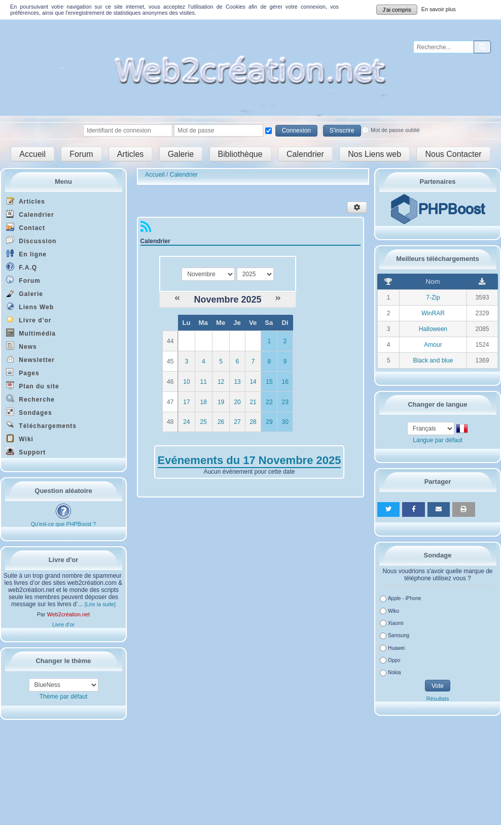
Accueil (32, 154)
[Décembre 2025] (278, 298)
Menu (63, 181)
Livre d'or (29, 319)
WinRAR (433, 313)
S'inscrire (342, 130)
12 (221, 381)
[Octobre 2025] (177, 298)
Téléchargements (41, 425)
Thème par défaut (64, 696)
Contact (25, 227)
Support (26, 451)
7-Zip (433, 297)
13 (237, 381)
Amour (433, 344)
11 (203, 381)
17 (186, 402)
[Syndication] (145, 229)
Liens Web (30, 306)
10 (186, 381)
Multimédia (31, 332)
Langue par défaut (437, 440)
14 (252, 381)
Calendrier (305, 154)
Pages (23, 372)
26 (221, 421)
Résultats (437, 699)
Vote (438, 685)
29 (269, 421)
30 (284, 421)
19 (221, 402)
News (21, 346)
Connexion (296, 130)
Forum (81, 154)
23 (284, 402)
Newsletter (30, 359)
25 (203, 421)
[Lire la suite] (100, 604)
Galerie (181, 154)
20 (237, 402)
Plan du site (32, 385)
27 (237, 421)
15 (269, 381)
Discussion (31, 240)
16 (284, 381)
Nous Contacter (453, 154)
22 (269, 402)
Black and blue (433, 360)
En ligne (26, 253)
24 (186, 421)
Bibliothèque (240, 154)
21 (252, 402)
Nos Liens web (374, 154)
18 (203, 402)
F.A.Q (21, 266)
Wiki (19, 438)
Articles (130, 154)
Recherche (30, 398)
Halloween (433, 329)
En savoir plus (438, 9)
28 (252, 421)
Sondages (29, 412)
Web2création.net (68, 614)
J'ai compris (396, 10)
